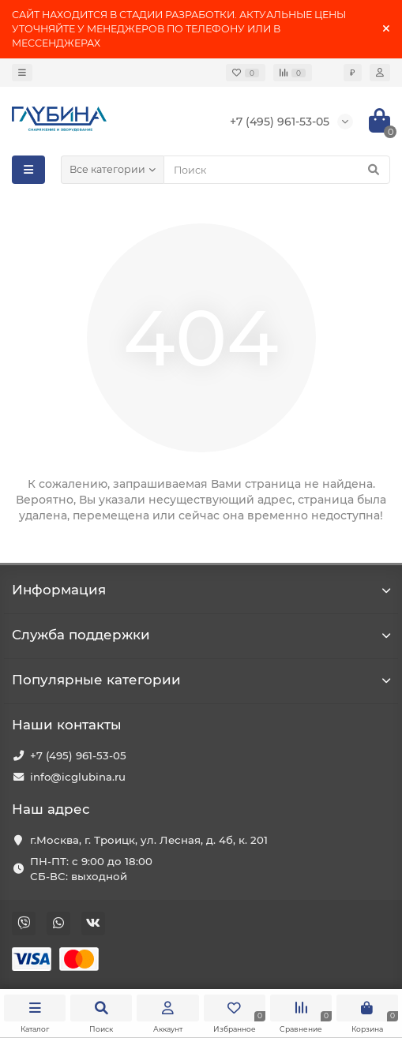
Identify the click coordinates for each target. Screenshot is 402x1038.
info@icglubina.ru (78, 776)
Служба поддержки (201, 635)
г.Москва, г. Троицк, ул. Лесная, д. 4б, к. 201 (149, 840)
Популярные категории (201, 680)
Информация (201, 590)
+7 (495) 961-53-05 (78, 755)
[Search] (276, 170)
